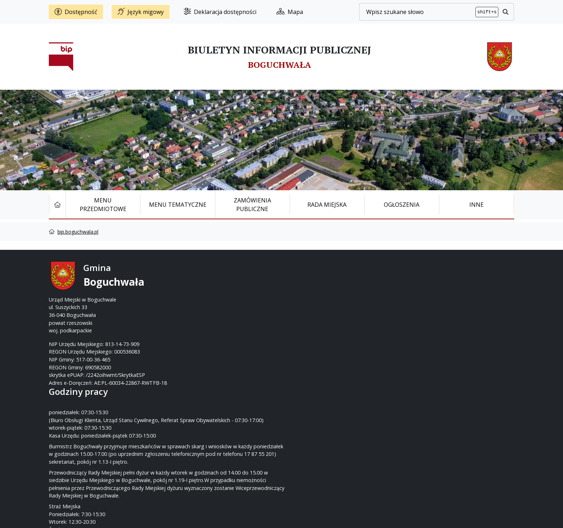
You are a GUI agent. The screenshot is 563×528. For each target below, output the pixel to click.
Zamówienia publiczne (252, 204)
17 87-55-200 (309, 284)
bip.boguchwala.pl (77, 231)
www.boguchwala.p (309, 307)
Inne (476, 205)
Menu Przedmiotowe (103, 204)
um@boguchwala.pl (326, 299)
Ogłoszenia (401, 205)
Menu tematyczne (177, 205)
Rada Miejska (326, 205)
